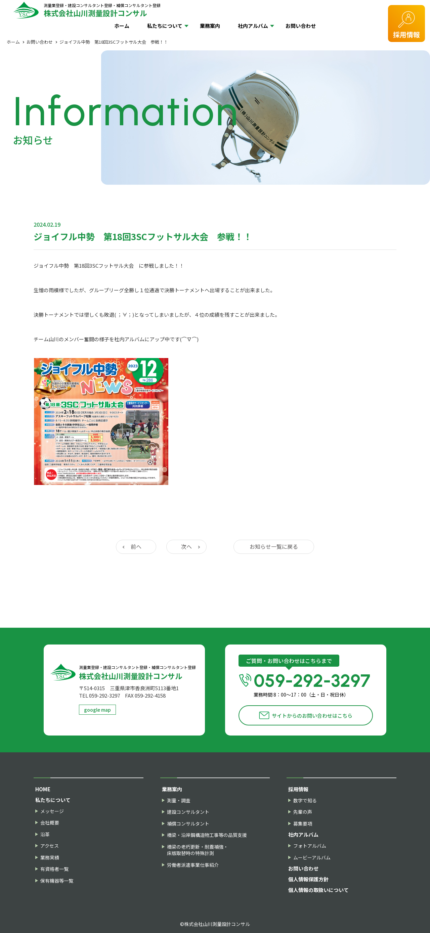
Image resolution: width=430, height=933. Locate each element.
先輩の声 (302, 812)
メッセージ (52, 811)
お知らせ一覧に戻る (274, 546)
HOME (42, 789)
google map (97, 709)
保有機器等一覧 (56, 881)
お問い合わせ (301, 25)
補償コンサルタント (188, 823)
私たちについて (164, 25)
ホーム (121, 25)
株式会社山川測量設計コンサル (102, 9)
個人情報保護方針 (308, 879)
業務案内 (210, 25)
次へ (186, 546)
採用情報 (406, 34)
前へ (136, 546)
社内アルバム (253, 25)
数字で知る (305, 800)
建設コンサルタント (188, 812)
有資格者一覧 (54, 869)
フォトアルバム (309, 846)
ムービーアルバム (312, 857)
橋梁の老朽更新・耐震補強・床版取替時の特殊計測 (197, 850)
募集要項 (302, 823)
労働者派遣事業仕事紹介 (193, 865)
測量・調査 (178, 800)
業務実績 (49, 857)
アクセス (49, 846)
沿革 (45, 834)
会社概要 (49, 822)
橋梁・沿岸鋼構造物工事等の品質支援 (207, 835)
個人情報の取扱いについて (318, 889)
